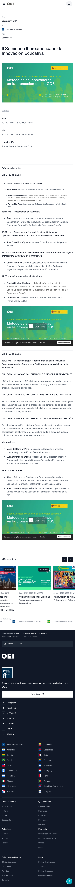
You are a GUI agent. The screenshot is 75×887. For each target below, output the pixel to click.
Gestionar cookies (45, 875)
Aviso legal (42, 866)
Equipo (4, 815)
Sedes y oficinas (8, 820)
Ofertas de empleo (9, 862)
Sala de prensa (7, 875)
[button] (64, 559)
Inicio (17, 634)
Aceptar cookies (64, 343)
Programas (42, 811)
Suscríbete (37, 694)
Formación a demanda (47, 838)
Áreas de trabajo (44, 806)
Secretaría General (29, 634)
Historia (5, 811)
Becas (40, 847)
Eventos (42, 634)
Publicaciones (43, 820)
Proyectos (42, 815)
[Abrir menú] (4, 4)
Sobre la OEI (7, 806)
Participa (5, 871)
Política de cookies (45, 871)
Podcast (5, 843)
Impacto (41, 824)
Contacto (5, 880)
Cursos (41, 843)
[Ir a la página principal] (10, 3)
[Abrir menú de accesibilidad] (69, 881)
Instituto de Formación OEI (48, 834)
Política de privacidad (46, 862)
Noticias (5, 838)
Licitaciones (6, 866)
